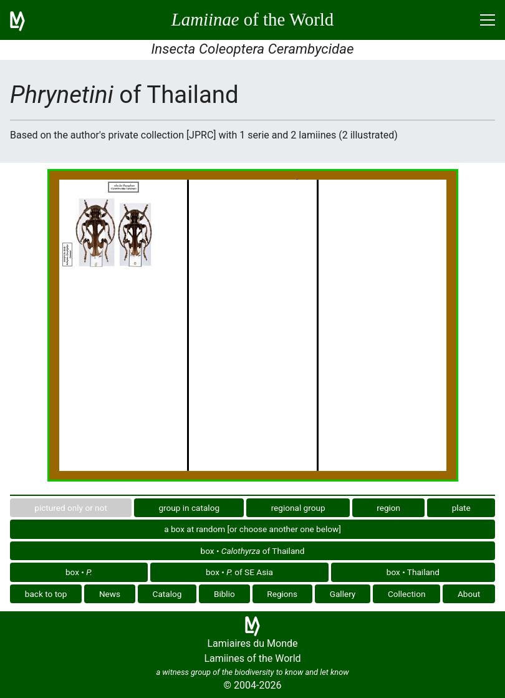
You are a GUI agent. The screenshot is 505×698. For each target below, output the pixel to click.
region (388, 508)
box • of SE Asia (239, 572)
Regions (282, 594)
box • (78, 572)
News (109, 594)
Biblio (224, 594)
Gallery (343, 594)
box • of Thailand (253, 551)
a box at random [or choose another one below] (252, 529)
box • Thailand (413, 572)
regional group (298, 508)
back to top (46, 594)
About (469, 594)
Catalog (167, 594)
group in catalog (188, 508)
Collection (407, 594)
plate (461, 508)
